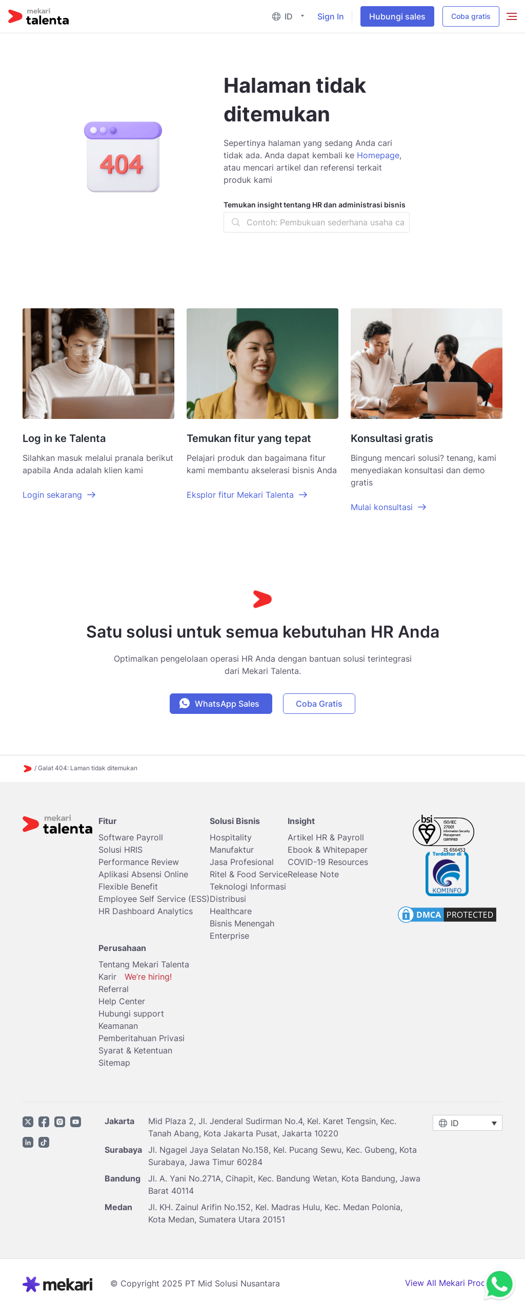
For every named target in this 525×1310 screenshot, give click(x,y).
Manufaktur (232, 849)
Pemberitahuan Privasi (141, 1038)
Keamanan (118, 1026)
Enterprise (229, 936)
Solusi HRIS (120, 849)
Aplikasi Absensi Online (143, 874)
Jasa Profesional (242, 862)
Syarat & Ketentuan (135, 1050)
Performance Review (138, 862)
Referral (113, 989)
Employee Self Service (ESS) (154, 899)
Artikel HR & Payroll (326, 837)
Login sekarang (52, 495)
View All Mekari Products (453, 1283)
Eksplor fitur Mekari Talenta (240, 495)
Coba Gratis (319, 704)
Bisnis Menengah (242, 923)
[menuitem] (290, 17)
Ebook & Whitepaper (328, 849)
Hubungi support (131, 1013)
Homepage (378, 155)
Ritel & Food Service (249, 874)
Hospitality (231, 837)
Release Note (313, 874)
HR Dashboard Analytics (145, 911)
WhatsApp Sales (227, 704)
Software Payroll (130, 837)
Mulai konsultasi (382, 507)
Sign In (330, 16)
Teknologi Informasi (248, 886)
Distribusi (228, 899)
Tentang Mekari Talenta (143, 964)
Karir (135, 976)
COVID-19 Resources (328, 862)
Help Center (121, 1001)
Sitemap (114, 1063)
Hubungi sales (397, 16)
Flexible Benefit (128, 886)
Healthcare (231, 911)
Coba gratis (471, 16)
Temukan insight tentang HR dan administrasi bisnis (315, 204)
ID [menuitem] (289, 16)
